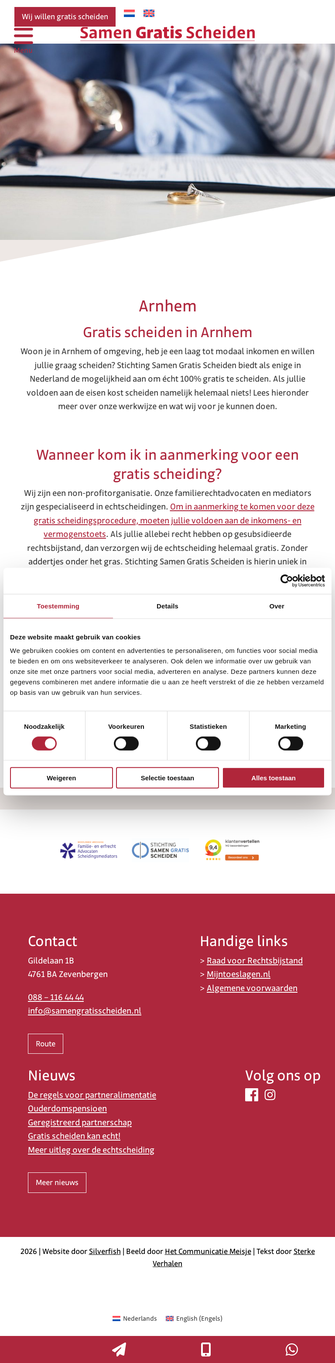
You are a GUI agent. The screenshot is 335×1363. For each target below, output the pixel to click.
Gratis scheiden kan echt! (74, 1136)
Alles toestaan (273, 778)
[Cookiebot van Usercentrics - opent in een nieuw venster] (287, 580)
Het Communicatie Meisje (208, 1251)
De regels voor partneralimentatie (92, 1095)
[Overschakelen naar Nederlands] (129, 13)
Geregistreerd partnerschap (80, 1122)
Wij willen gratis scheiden (65, 16)
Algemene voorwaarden (252, 988)
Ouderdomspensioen (67, 1108)
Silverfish (105, 1251)
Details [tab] (167, 605)
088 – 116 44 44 (56, 997)
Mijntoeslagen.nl (238, 974)
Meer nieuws (57, 1182)
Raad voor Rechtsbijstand (255, 960)
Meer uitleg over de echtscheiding (91, 1150)
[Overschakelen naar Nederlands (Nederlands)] (134, 1318)
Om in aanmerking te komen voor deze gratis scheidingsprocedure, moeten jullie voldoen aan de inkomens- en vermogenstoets (174, 520)
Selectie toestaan (168, 778)
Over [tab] (276, 605)
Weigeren (61, 778)
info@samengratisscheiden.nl (84, 1010)
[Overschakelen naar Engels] (149, 13)
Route (45, 1043)
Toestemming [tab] (58, 605)
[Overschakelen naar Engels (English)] (194, 1318)
